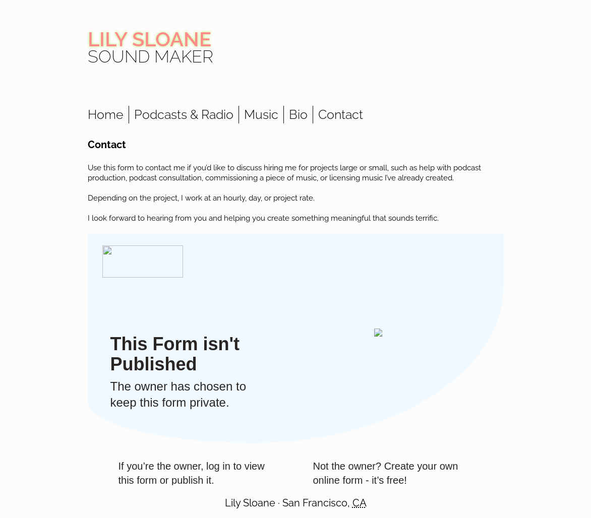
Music (261, 114)
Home (106, 114)
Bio (298, 114)
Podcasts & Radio (183, 114)
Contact (340, 114)
